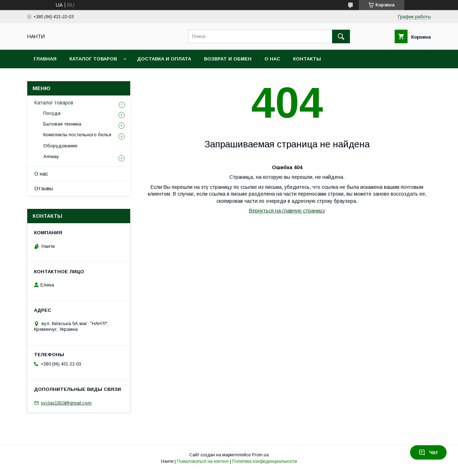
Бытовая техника (62, 124)
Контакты (307, 59)
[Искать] (341, 36)
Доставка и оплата (164, 59)
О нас (272, 59)
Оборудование (60, 145)
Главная (45, 59)
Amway (51, 156)
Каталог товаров (93, 59)
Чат (428, 452)
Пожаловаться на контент (203, 461)
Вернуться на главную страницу (287, 211)
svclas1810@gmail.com (66, 403)
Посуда (51, 113)
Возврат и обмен (228, 59)
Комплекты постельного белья (77, 134)
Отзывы (43, 188)
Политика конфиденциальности (264, 461)
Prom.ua (260, 454)
